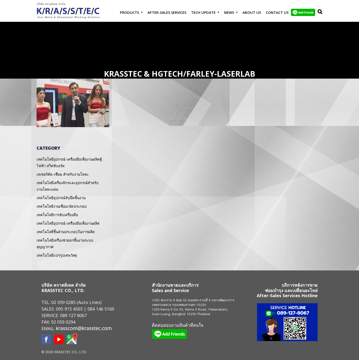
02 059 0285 (63, 302)
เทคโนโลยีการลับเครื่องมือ (57, 214)
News (229, 12)
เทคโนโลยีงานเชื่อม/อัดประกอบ (62, 206)
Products (129, 12)
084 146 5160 (100, 309)
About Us (251, 12)
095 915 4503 (69, 309)
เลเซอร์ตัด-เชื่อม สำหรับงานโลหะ (63, 174)
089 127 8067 (73, 315)
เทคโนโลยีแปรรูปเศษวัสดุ (57, 255)
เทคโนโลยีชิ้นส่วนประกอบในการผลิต (66, 231)
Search (318, 12)
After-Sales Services (167, 12)
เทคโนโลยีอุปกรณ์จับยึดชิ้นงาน (61, 197)
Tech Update (203, 12)
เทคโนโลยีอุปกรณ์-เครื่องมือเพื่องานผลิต (68, 223)
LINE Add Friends (303, 12)
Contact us (277, 12)
